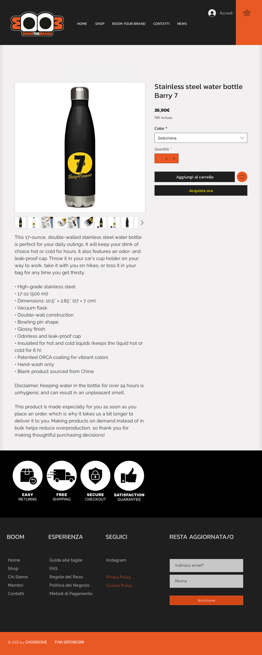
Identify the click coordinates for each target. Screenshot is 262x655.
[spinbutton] (166, 158)
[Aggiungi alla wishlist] (242, 177)
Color (161, 128)
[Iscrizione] (206, 600)
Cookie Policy (119, 585)
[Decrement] (158, 158)
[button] (250, 12)
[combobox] (201, 138)
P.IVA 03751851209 (69, 642)
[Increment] (174, 158)
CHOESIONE (36, 642)
